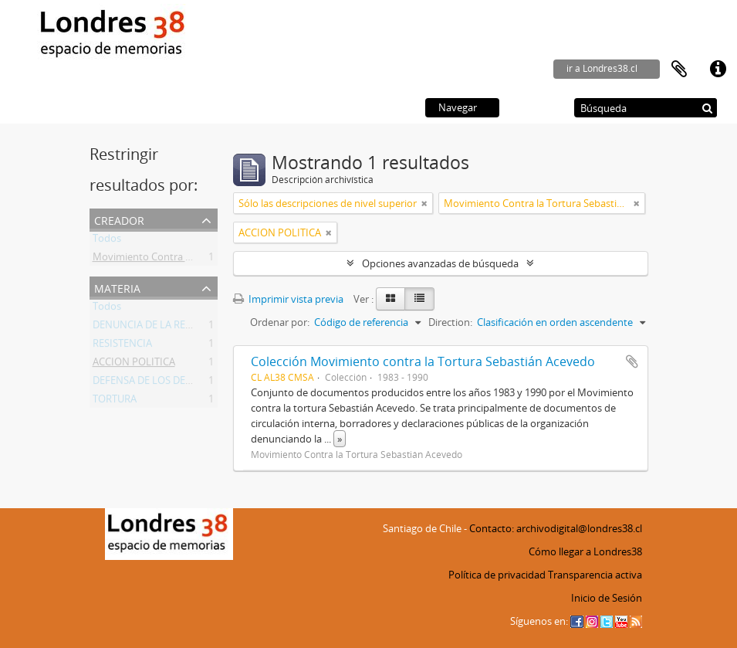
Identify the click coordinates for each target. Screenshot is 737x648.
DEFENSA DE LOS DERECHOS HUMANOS (185, 383)
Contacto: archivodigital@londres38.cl (555, 528)
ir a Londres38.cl (601, 68)
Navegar (457, 107)
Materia (117, 287)
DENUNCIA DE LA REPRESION (160, 327)
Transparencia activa (595, 575)
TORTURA (115, 402)
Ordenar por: (279, 322)
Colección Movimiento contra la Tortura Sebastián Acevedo (423, 361)
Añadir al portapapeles (632, 361)
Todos (107, 241)
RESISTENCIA (122, 346)
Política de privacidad (497, 575)
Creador (119, 219)
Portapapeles (679, 69)
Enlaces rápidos (717, 69)
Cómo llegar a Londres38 (585, 551)
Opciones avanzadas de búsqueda (440, 263)
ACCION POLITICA (134, 364)
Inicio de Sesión (606, 598)
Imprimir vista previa (288, 299)
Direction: (450, 322)
